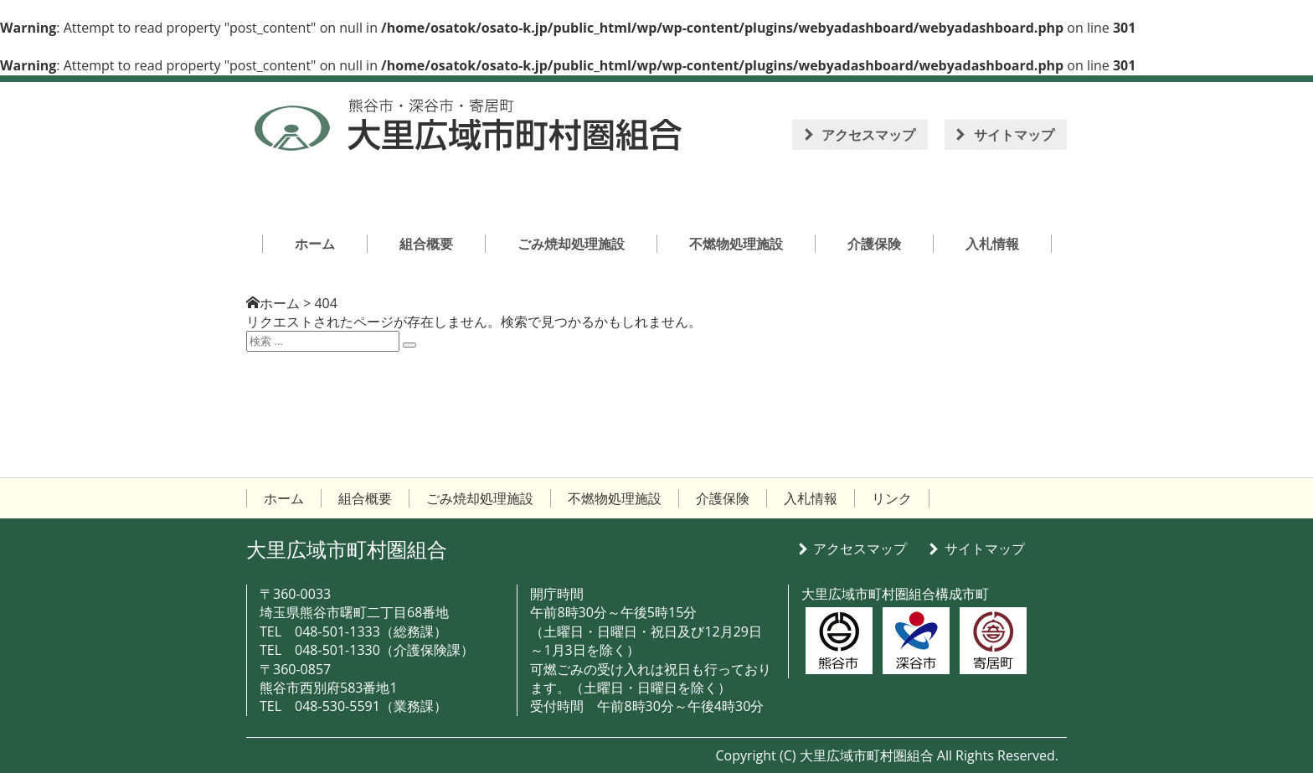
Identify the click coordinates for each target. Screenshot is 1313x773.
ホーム (280, 303)
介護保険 (722, 498)
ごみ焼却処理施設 (479, 498)
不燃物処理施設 (615, 498)
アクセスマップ (868, 135)
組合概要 (365, 498)
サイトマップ (1014, 135)
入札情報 (810, 498)
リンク (892, 498)
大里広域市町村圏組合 (346, 549)
